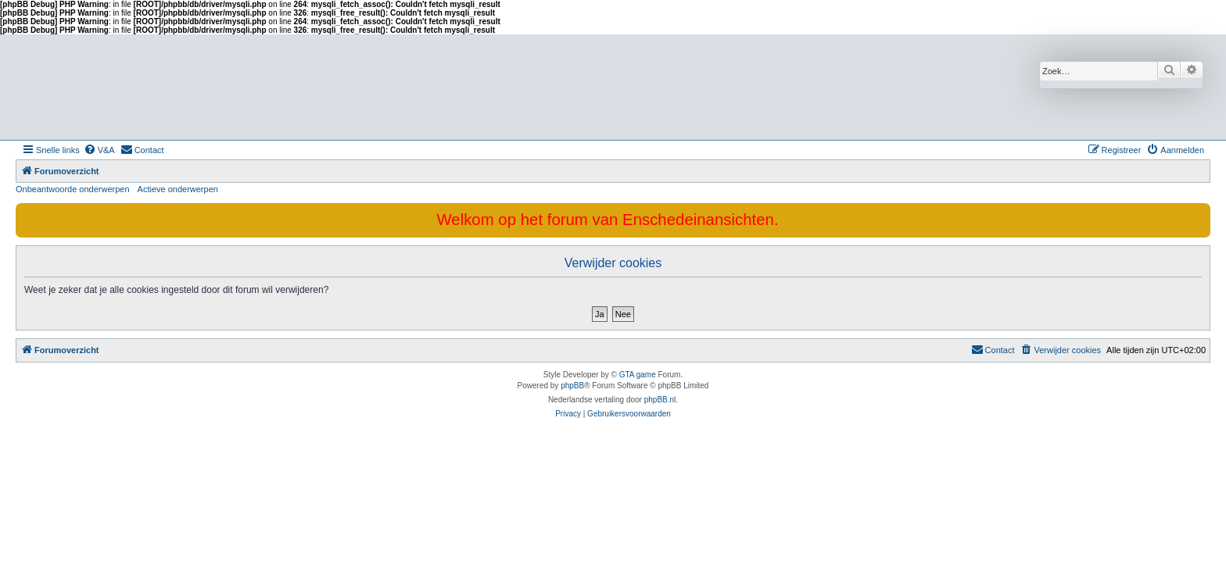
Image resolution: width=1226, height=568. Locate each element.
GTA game (637, 374)
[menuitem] (99, 150)
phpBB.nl (660, 399)
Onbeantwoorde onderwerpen (73, 189)
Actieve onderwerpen (178, 189)
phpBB (572, 385)
